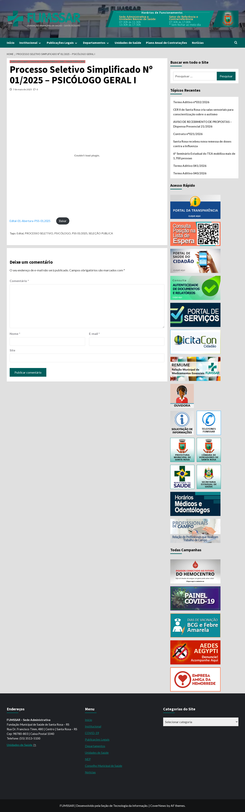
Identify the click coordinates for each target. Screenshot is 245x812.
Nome (15, 333)
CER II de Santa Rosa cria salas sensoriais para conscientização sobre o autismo (203, 112)
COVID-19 (92, 733)
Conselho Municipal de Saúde (103, 765)
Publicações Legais (62, 43)
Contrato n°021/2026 (188, 134)
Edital (20, 233)
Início (10, 43)
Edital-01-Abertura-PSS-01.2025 (30, 221)
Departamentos (96, 43)
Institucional (30, 43)
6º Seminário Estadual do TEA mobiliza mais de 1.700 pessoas (204, 156)
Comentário (19, 281)
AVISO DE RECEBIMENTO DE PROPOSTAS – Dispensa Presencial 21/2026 (202, 124)
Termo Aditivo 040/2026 (189, 173)
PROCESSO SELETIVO (39, 233)
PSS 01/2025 (79, 233)
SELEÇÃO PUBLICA (101, 233)
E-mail (94, 333)
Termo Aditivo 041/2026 (189, 165)
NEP (88, 759)
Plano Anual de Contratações (166, 43)
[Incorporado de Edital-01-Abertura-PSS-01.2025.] (87, 155)
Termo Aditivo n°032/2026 (191, 102)
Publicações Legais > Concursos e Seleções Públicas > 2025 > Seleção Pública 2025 (47, 61)
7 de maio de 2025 (22, 89)
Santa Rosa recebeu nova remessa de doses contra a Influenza (202, 144)
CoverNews (158, 805)
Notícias (198, 43)
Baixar (63, 221)
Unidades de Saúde (128, 43)
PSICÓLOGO (62, 233)
